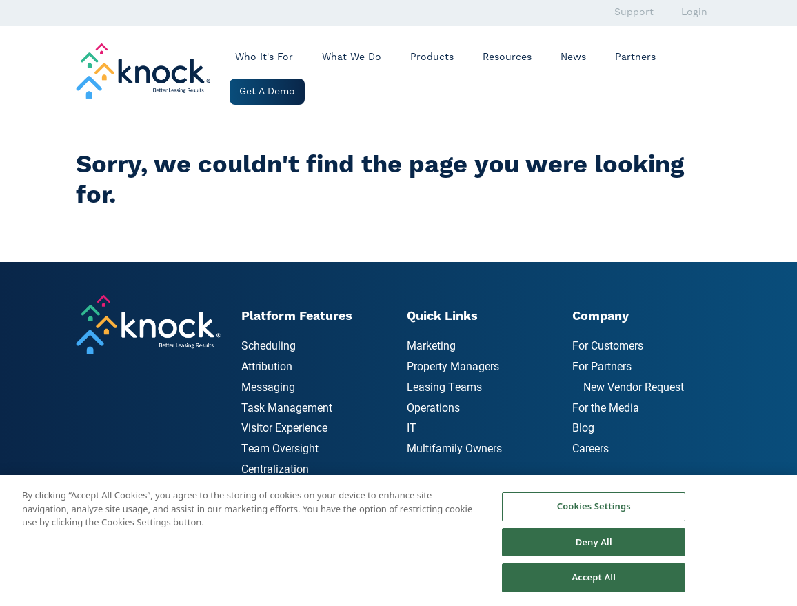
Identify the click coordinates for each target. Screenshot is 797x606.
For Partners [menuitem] (602, 365)
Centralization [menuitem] (275, 468)
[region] (398, 540)
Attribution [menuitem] (266, 365)
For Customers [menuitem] (607, 345)
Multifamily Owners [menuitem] (454, 448)
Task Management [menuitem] (286, 407)
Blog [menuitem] (583, 427)
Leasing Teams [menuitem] (444, 386)
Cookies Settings (594, 506)
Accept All (594, 577)
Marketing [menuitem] (431, 345)
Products (432, 57)
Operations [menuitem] (433, 407)
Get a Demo (267, 91)
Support (634, 12)
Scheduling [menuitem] (268, 345)
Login (694, 12)
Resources (507, 57)
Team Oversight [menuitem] (280, 448)
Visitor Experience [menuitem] (284, 427)
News (573, 57)
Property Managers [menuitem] (453, 365)
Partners (635, 57)
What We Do (351, 57)
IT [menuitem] (411, 427)
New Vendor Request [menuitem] (633, 386)
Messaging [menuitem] (268, 386)
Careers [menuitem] (590, 448)
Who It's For (264, 57)
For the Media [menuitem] (605, 407)
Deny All (594, 542)
